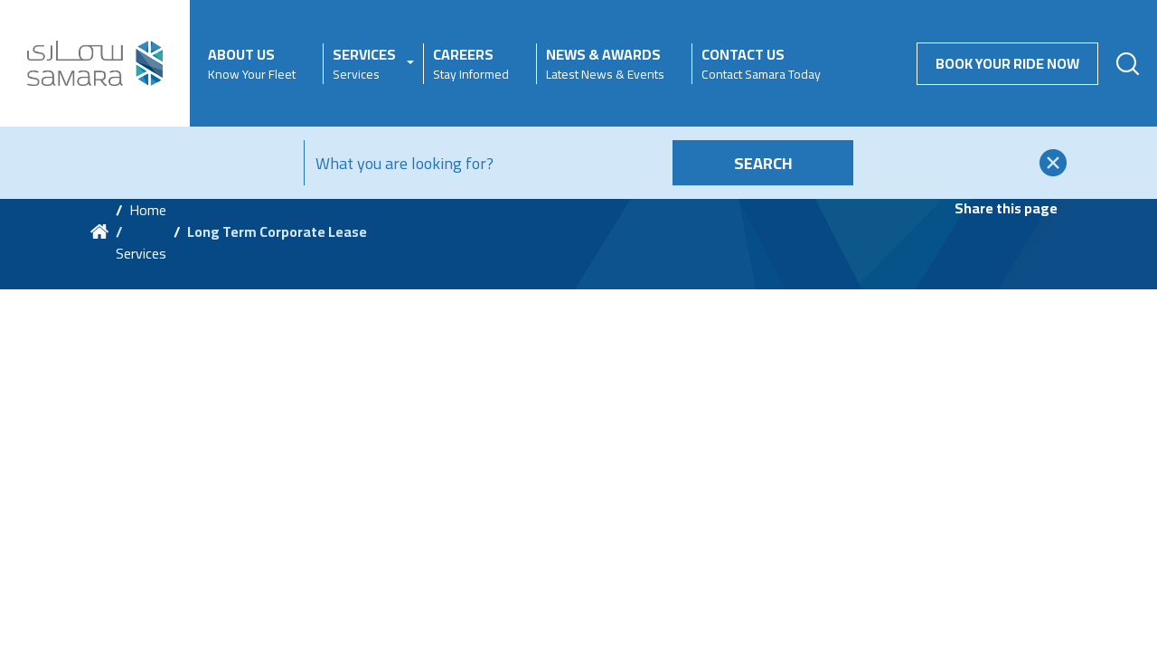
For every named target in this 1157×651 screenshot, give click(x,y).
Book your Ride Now (1007, 63)
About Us (252, 63)
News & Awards (605, 63)
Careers (471, 63)
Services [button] (364, 63)
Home (147, 210)
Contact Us (761, 63)
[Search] (484, 162)
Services (141, 253)
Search (763, 163)
